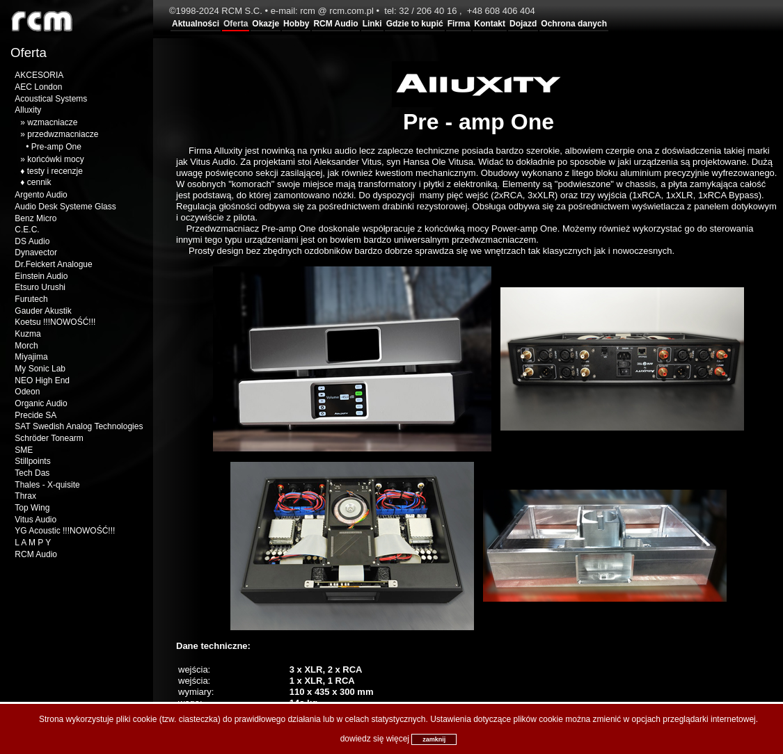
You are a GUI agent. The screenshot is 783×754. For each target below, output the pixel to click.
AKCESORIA (39, 75)
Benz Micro (35, 218)
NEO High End (42, 380)
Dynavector (36, 252)
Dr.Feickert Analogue (53, 264)
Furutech (31, 299)
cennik (39, 182)
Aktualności (195, 24)
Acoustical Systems (51, 99)
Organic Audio (41, 403)
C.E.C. (27, 229)
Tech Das (32, 473)
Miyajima (31, 357)
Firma (459, 24)
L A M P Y (33, 542)
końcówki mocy (55, 159)
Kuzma (27, 334)
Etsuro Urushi (40, 287)
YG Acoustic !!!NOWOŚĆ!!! (65, 531)
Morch (26, 346)
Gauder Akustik (43, 311)
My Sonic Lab (40, 369)
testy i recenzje (55, 171)
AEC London (38, 87)
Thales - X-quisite (47, 485)
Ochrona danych (574, 24)
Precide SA (35, 415)
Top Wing (32, 508)
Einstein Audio (41, 276)
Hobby (296, 24)
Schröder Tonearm (49, 438)
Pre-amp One (56, 147)
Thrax (25, 496)
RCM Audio (335, 24)
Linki (372, 24)
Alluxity (28, 110)
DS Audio (32, 241)
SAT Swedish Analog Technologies (79, 426)
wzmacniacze (52, 122)
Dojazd (523, 24)
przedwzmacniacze (62, 134)
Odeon (27, 391)
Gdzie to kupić (414, 24)
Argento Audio (41, 195)
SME (24, 450)
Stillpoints (32, 461)
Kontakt (489, 24)
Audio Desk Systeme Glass (65, 206)
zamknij (433, 739)
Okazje (265, 24)
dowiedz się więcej (374, 739)
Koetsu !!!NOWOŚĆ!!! (55, 322)
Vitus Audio (35, 519)
